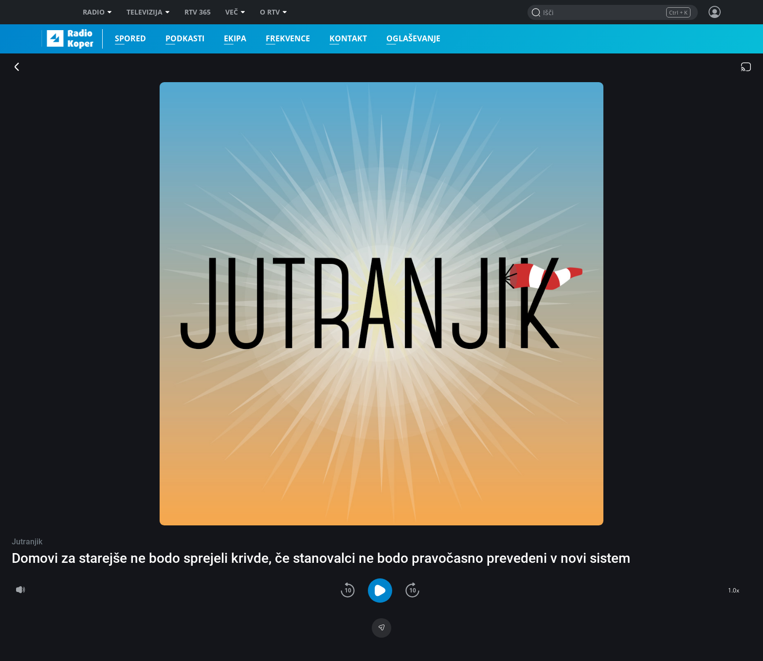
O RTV (273, 12)
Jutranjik (27, 541)
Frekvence (287, 38)
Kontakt (347, 38)
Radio (97, 12)
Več (235, 12)
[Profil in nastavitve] (715, 12)
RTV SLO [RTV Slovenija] (53, 12)
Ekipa (234, 38)
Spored (129, 38)
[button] (347, 590)
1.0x (733, 590)
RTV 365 (197, 12)
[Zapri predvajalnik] (17, 67)
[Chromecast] (746, 67)
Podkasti (184, 38)
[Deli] (381, 628)
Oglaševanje (413, 38)
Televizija (148, 12)
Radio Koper (45, 39)
